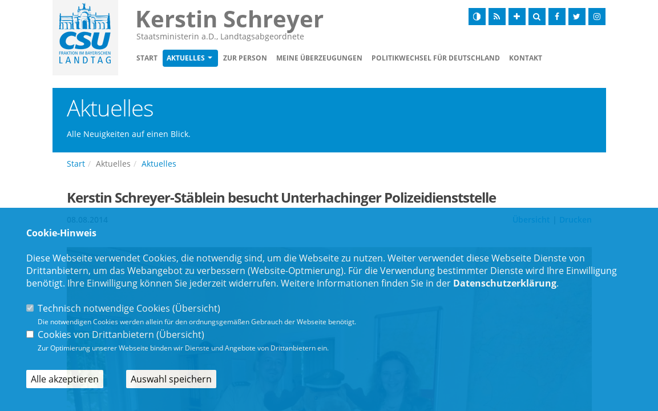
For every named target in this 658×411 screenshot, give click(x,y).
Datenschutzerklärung (504, 283)
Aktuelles (186, 58)
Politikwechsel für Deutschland (436, 58)
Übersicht (196, 308)
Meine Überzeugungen (319, 58)
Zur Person (245, 58)
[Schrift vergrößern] (517, 16)
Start (147, 58)
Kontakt (525, 58)
